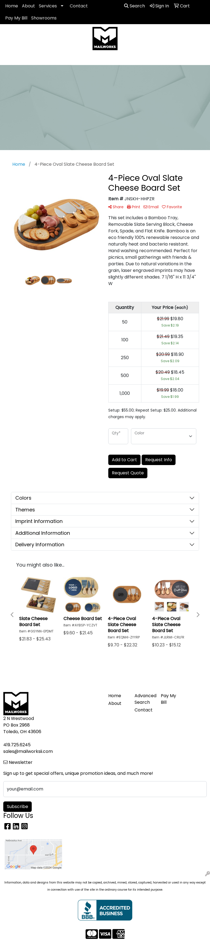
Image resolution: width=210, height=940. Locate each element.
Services (48, 6)
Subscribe (17, 806)
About (28, 6)
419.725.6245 (17, 745)
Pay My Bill (16, 18)
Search (134, 6)
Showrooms (44, 18)
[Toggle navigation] (8, 59)
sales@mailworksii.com (28, 751)
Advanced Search (144, 699)
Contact (79, 6)
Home (11, 6)
